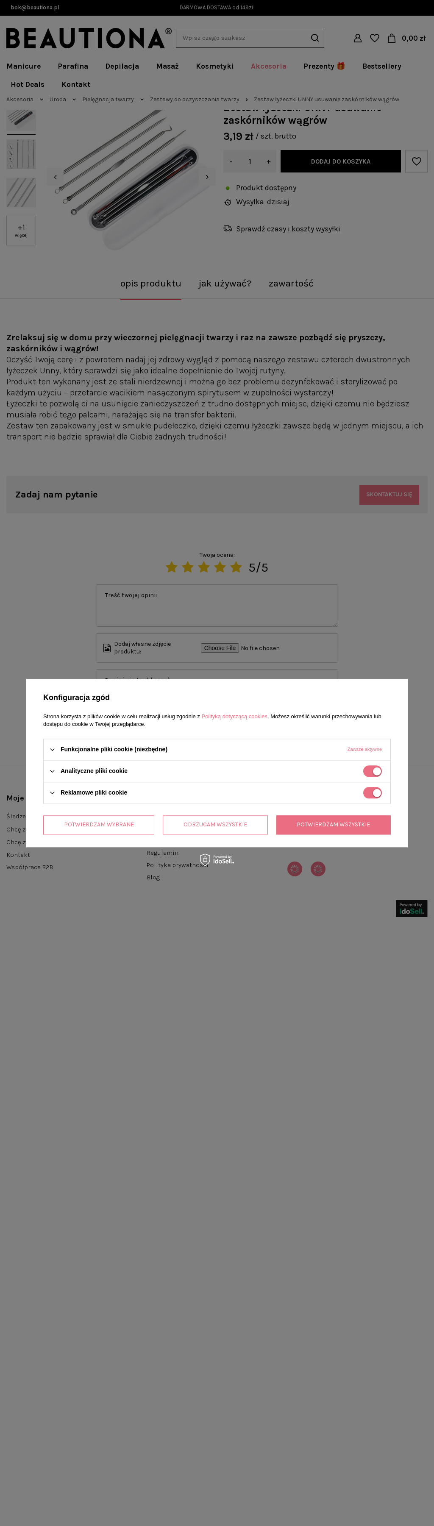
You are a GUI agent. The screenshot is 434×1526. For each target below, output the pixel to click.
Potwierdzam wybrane (99, 824)
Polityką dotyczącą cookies (234, 716)
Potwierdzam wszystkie (333, 824)
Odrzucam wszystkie (215, 824)
